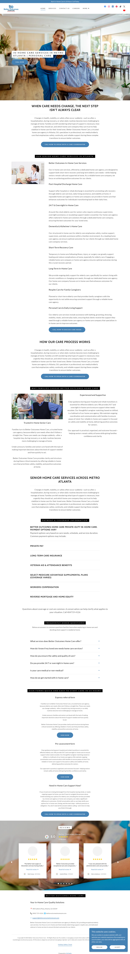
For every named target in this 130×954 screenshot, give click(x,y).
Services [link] (52, 8)
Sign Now (65, 735)
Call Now (20, 62)
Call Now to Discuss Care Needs (67, 329)
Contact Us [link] (64, 8)
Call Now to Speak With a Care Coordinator (65, 144)
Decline (99, 947)
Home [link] (43, 8)
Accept (117, 947)
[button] (86, 8)
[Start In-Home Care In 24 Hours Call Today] (65, 1)
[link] (11, 8)
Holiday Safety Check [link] (65, 944)
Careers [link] (76, 8)
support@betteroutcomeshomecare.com (45, 918)
